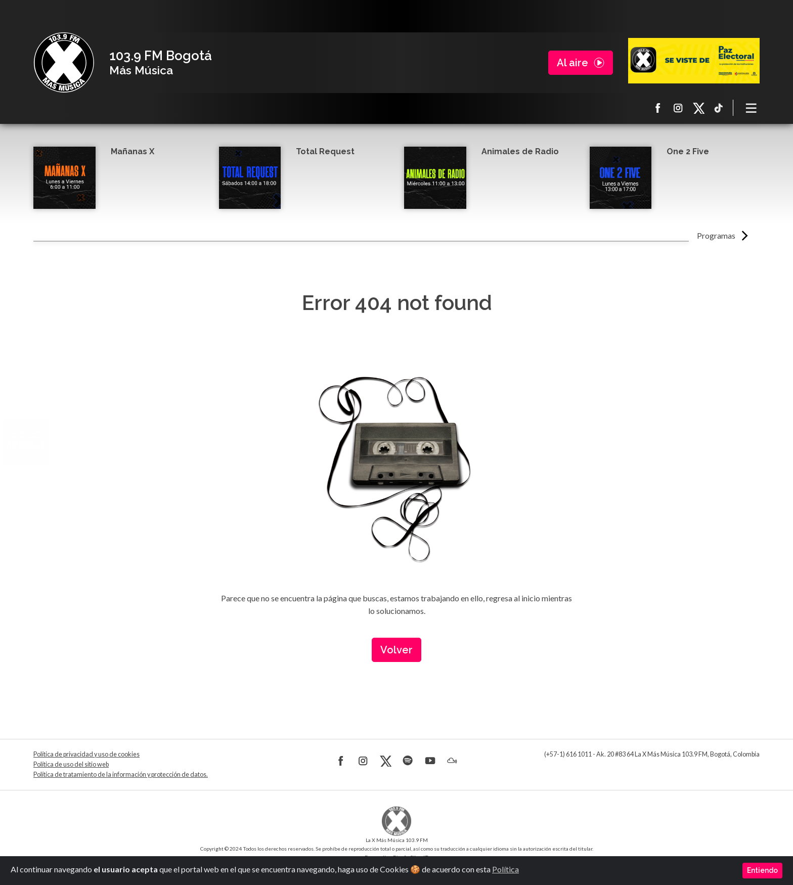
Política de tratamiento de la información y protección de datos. (120, 774)
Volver (396, 650)
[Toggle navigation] (751, 108)
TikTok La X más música (719, 108)
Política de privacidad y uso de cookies (86, 754)
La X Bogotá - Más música (63, 62)
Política (505, 869)
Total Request (325, 151)
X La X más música (698, 108)
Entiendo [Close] (762, 870)
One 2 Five (688, 151)
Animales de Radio (520, 151)
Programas (716, 235)
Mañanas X (132, 151)
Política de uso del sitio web (71, 764)
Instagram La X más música (678, 108)
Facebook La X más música (658, 108)
